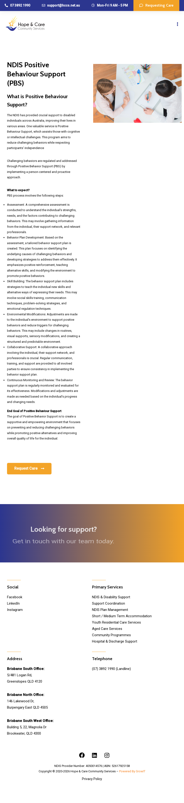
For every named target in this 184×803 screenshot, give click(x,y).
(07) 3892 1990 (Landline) (111, 669)
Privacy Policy (92, 779)
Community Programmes (111, 635)
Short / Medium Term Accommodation (122, 616)
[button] (156, 5)
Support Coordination (108, 603)
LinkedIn (13, 603)
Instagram (15, 610)
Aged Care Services (107, 629)
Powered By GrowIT (132, 771)
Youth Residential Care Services (116, 622)
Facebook (14, 597)
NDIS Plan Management (110, 610)
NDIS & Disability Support (111, 597)
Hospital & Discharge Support (114, 641)
